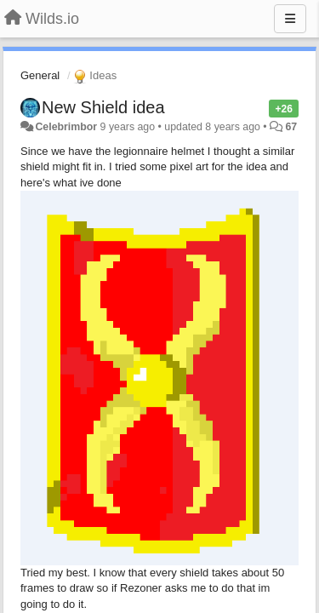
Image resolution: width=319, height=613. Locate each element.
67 (292, 127)
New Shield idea (103, 107)
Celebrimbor (66, 127)
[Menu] (290, 18)
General (40, 75)
